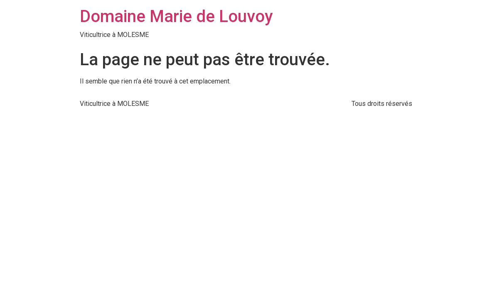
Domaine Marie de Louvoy (176, 16)
